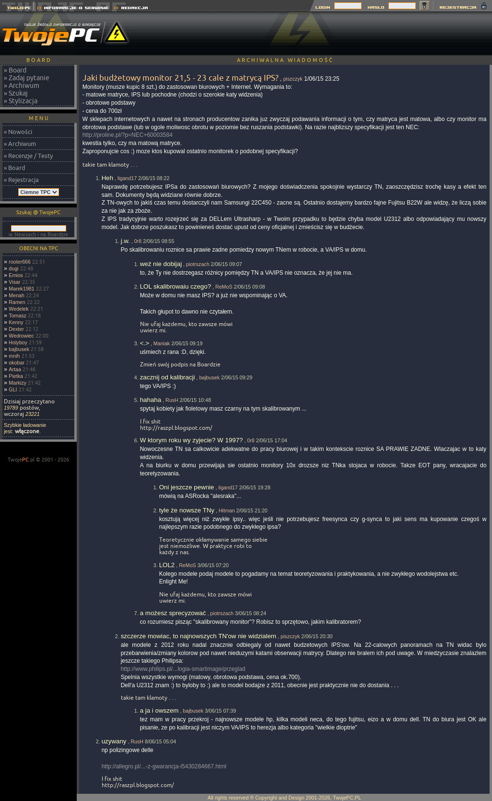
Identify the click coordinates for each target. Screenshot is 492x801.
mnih (14, 356)
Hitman (227, 510)
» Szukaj (16, 93)
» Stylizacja (20, 101)
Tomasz (17, 315)
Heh (107, 178)
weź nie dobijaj (161, 263)
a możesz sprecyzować (173, 613)
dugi (13, 268)
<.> (144, 343)
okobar (16, 362)
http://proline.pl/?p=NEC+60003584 (127, 135)
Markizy (17, 383)
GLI (13, 389)
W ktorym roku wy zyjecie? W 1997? (191, 440)
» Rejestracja (21, 179)
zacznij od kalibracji (167, 377)
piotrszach (198, 264)
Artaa (15, 369)
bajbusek (19, 349)
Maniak (161, 343)
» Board (15, 70)
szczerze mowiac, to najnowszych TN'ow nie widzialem (199, 636)
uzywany (114, 741)
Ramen (17, 302)
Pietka (16, 376)
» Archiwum (21, 85)
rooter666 (20, 262)
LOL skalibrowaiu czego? (175, 286)
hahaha (150, 399)
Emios (16, 275)
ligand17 (127, 178)
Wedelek (18, 309)
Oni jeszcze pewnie (186, 487)
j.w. (125, 240)
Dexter (16, 329)
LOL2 (167, 565)
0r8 (137, 241)
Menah (16, 295)
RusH (171, 400)
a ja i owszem (159, 710)
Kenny (16, 322)
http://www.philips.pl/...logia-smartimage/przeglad (183, 669)
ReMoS (224, 287)
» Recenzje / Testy (28, 155)
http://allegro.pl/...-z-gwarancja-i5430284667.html (164, 766)
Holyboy (18, 342)
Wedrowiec (21, 336)
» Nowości (18, 131)
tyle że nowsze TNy (186, 510)
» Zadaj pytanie (26, 78)
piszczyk (293, 79)
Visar (14, 282)
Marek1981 (21, 288)
